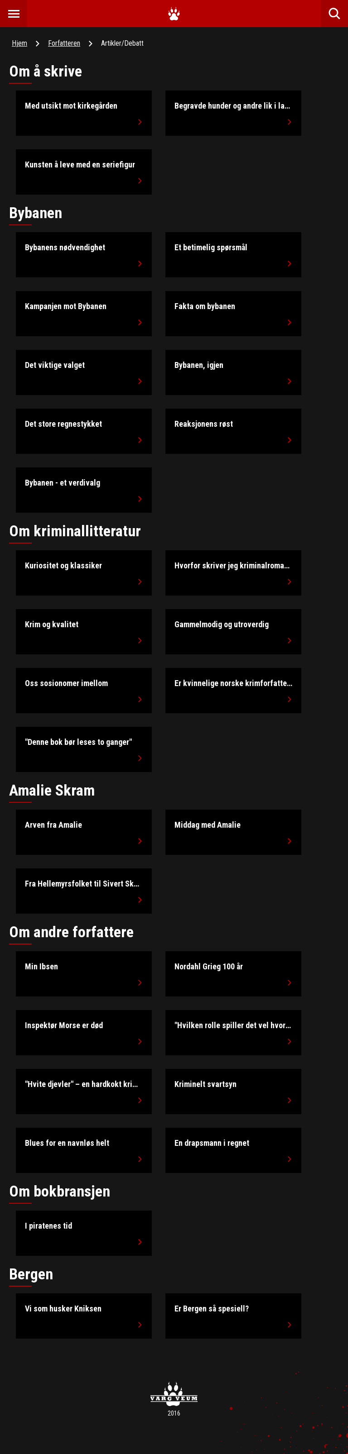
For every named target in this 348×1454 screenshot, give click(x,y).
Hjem (19, 43)
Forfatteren (64, 43)
